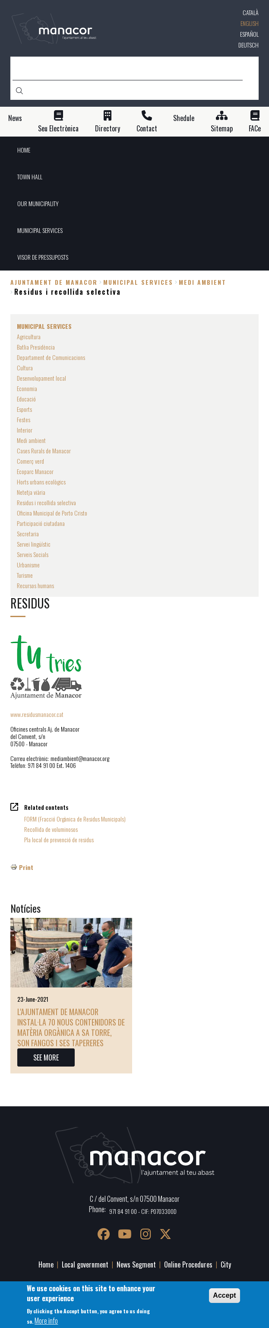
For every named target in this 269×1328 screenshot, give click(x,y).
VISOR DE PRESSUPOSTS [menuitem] (42, 256)
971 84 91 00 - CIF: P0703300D (143, 1211)
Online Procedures (188, 1264)
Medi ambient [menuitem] (31, 440)
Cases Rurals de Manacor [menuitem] (44, 450)
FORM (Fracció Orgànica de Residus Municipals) (75, 818)
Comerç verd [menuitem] (30, 460)
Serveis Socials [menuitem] (32, 554)
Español (249, 33)
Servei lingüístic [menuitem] (34, 543)
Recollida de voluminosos (51, 829)
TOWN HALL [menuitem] (29, 176)
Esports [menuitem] (24, 409)
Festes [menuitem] (23, 419)
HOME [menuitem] (23, 149)
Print (26, 867)
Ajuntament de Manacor (54, 282)
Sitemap (222, 128)
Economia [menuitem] (27, 388)
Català (251, 12)
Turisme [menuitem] (25, 575)
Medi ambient (202, 282)
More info (46, 1321)
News (15, 118)
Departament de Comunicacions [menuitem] (51, 357)
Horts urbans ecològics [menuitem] (41, 481)
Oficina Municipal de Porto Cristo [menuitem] (52, 512)
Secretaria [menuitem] (28, 533)
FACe (255, 128)
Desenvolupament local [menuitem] (41, 377)
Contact (146, 128)
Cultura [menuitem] (25, 367)
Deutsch (248, 44)
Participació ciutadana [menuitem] (41, 523)
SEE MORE (46, 1057)
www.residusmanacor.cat (36, 714)
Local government (85, 1264)
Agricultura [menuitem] (29, 336)
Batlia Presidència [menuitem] (36, 346)
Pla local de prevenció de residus (59, 839)
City (226, 1264)
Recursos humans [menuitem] (35, 585)
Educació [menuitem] (26, 398)
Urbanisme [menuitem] (28, 564)
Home (46, 1264)
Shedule (183, 118)
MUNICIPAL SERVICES (138, 282)
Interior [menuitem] (24, 429)
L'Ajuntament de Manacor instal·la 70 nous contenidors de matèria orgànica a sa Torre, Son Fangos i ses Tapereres (71, 1027)
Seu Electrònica (58, 128)
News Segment (136, 1264)
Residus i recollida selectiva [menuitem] (46, 502)
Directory (107, 128)
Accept (224, 1295)
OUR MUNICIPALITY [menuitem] (38, 203)
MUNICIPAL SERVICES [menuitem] (40, 230)
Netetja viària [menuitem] (31, 492)
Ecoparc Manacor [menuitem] (35, 471)
